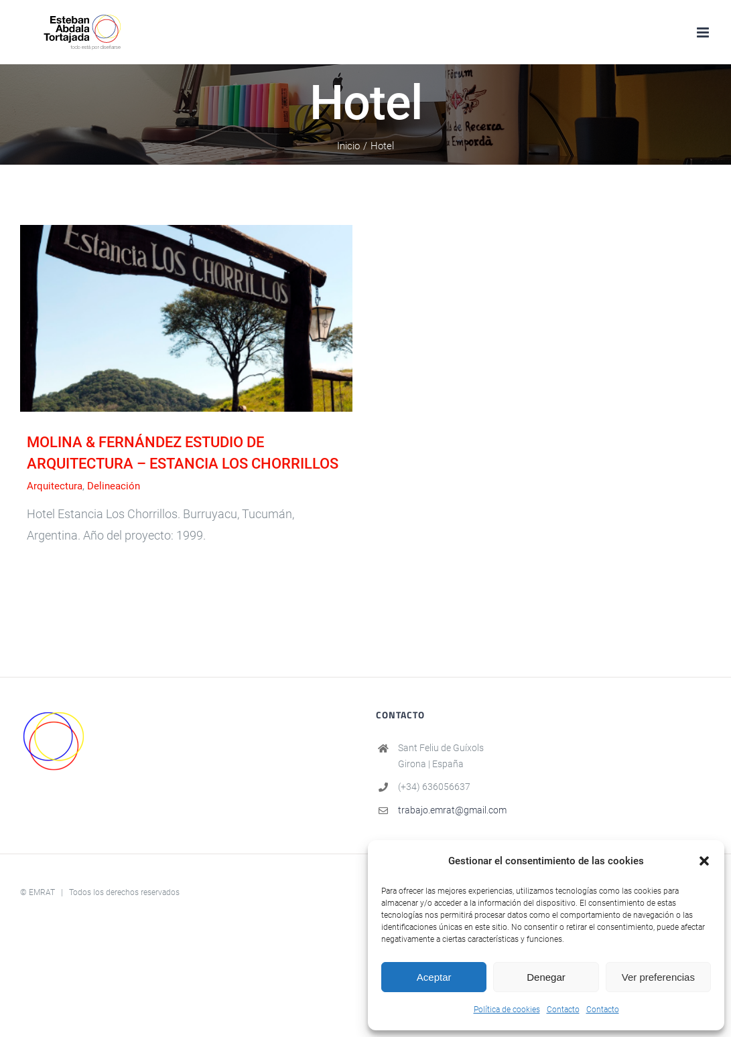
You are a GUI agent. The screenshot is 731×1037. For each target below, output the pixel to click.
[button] (704, 861)
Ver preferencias (658, 977)
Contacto (563, 1009)
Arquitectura (54, 486)
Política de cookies (507, 1009)
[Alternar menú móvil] (704, 32)
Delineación (113, 486)
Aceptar (434, 977)
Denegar (546, 977)
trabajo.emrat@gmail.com (452, 810)
